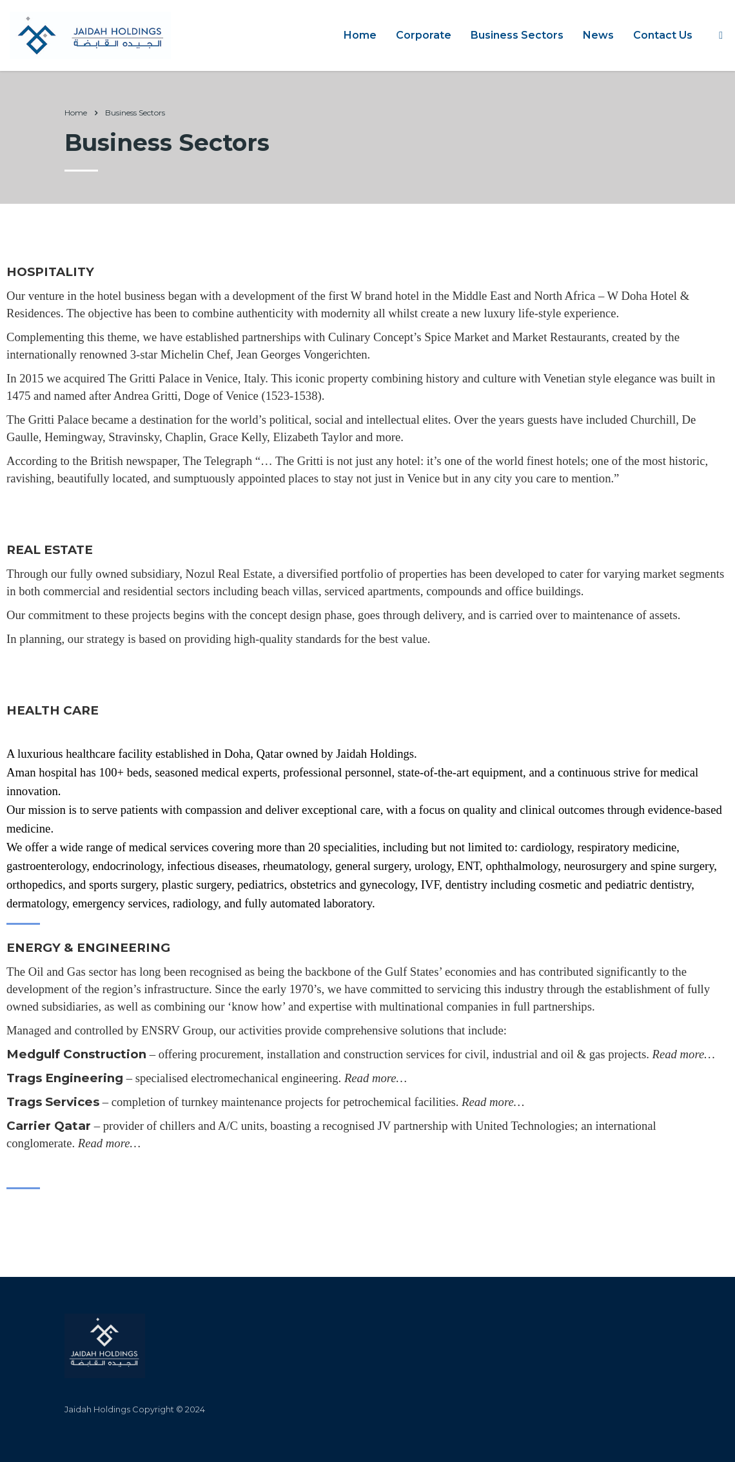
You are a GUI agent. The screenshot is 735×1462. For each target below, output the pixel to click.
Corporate (423, 35)
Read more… (683, 1054)
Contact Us (662, 35)
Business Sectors (517, 35)
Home (360, 35)
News (598, 35)
